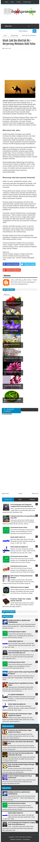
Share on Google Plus (11, 270)
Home (6, 2)
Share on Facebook (10, 264)
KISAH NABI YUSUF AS (15, 641)
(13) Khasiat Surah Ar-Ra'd (16, 662)
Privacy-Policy (27, 2)
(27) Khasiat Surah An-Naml (17, 631)
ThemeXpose (26, 839)
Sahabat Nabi (7, 48)
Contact (18, 2)
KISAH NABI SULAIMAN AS (17, 704)
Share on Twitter (27, 264)
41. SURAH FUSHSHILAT (16, 694)
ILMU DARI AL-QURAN (25, 837)
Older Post (35, 493)
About (12, 2)
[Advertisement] (22, 20)
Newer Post (5, 493)
